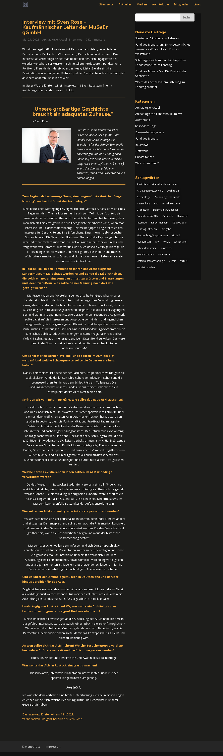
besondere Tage (146, 126)
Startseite (106, 4)
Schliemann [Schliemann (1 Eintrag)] (180, 241)
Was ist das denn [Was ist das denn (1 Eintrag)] (146, 267)
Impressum (53, 746)
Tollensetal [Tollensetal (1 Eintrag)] (164, 254)
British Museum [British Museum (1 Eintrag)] (171, 203)
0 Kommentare (95, 39)
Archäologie (160, 4)
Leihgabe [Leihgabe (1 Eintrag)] (166, 229)
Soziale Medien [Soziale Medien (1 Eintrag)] (145, 254)
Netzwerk (141, 151)
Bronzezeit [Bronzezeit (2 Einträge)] (143, 209)
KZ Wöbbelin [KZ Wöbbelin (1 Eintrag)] (179, 222)
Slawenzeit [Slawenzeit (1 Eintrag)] (166, 248)
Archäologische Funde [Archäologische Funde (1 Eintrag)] (167, 197)
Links (197, 4)
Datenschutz (31, 746)
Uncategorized (144, 157)
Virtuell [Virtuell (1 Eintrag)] (184, 261)
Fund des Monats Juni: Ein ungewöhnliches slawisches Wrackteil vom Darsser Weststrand (162, 49)
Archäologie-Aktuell (54, 39)
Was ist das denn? (147, 163)
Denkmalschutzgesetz (149, 132)
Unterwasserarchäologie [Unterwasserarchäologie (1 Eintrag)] (151, 261)
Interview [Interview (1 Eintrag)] (142, 222)
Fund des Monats (146, 138)
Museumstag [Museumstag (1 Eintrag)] (144, 241)
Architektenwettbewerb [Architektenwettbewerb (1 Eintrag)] (150, 190)
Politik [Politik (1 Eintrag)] (166, 241)
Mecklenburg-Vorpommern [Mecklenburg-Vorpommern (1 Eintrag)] (152, 235)
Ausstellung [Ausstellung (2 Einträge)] (143, 203)
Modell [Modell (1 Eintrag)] (176, 235)
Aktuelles (125, 4)
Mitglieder (181, 4)
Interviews (75, 39)
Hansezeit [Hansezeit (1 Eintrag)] (182, 216)
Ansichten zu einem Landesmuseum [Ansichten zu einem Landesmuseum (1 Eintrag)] (157, 184)
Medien (142, 4)
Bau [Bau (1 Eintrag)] (156, 203)
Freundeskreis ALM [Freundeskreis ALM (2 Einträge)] (147, 216)
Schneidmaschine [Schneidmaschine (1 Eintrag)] (147, 248)
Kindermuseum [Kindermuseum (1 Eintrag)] (159, 222)
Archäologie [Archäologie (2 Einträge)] (144, 197)
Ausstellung (142, 120)
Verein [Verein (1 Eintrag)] (172, 261)
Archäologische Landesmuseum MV (158, 114)
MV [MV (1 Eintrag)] (157, 241)
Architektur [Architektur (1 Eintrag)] (173, 190)
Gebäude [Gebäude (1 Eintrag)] (167, 216)
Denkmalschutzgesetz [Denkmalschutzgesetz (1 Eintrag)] (165, 209)
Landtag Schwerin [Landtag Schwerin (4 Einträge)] (147, 229)
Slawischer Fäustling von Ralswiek (157, 38)
